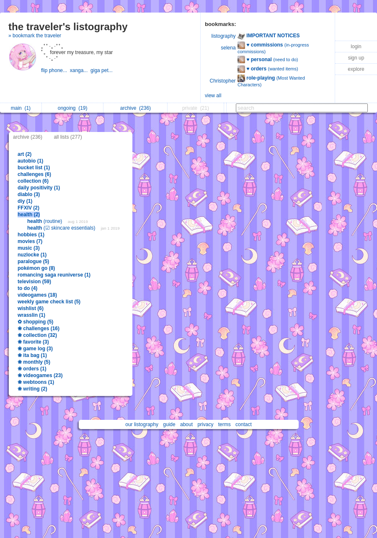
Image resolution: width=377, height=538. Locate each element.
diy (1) (25, 201)
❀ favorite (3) (33, 342)
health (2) (29, 214)
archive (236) (27, 137)
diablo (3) (29, 194)
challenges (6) (34, 174)
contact (243, 424)
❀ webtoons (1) (36, 382)
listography (224, 36)
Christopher (223, 81)
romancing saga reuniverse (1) (54, 275)
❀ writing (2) (32, 389)
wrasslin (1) (31, 315)
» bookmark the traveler (34, 36)
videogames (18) (37, 295)
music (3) (29, 248)
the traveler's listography (67, 26)
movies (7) (30, 241)
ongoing (73, 108)
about (186, 424)
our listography (141, 424)
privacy (205, 424)
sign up (356, 58)
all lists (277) (68, 137)
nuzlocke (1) (32, 255)
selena (228, 48)
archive (135, 108)
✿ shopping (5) (35, 322)
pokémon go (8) (36, 268)
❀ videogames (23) (40, 375)
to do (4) (27, 288)
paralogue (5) (33, 261)
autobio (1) (30, 161)
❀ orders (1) (32, 369)
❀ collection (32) (37, 335)
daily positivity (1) (39, 188)
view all (213, 95)
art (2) (24, 154)
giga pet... (102, 70)
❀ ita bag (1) (32, 355)
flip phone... (55, 70)
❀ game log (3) (35, 349)
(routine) (45, 221)
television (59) (34, 282)
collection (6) (33, 181)
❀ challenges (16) (38, 328)
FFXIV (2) (28, 208)
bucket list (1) (34, 168)
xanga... (80, 70)
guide (169, 424)
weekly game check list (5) (49, 302)
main (21, 108)
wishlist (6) (31, 308)
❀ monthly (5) (34, 362)
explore (356, 69)
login (356, 46)
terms (224, 424)
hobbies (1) (31, 235)
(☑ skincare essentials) (62, 228)
